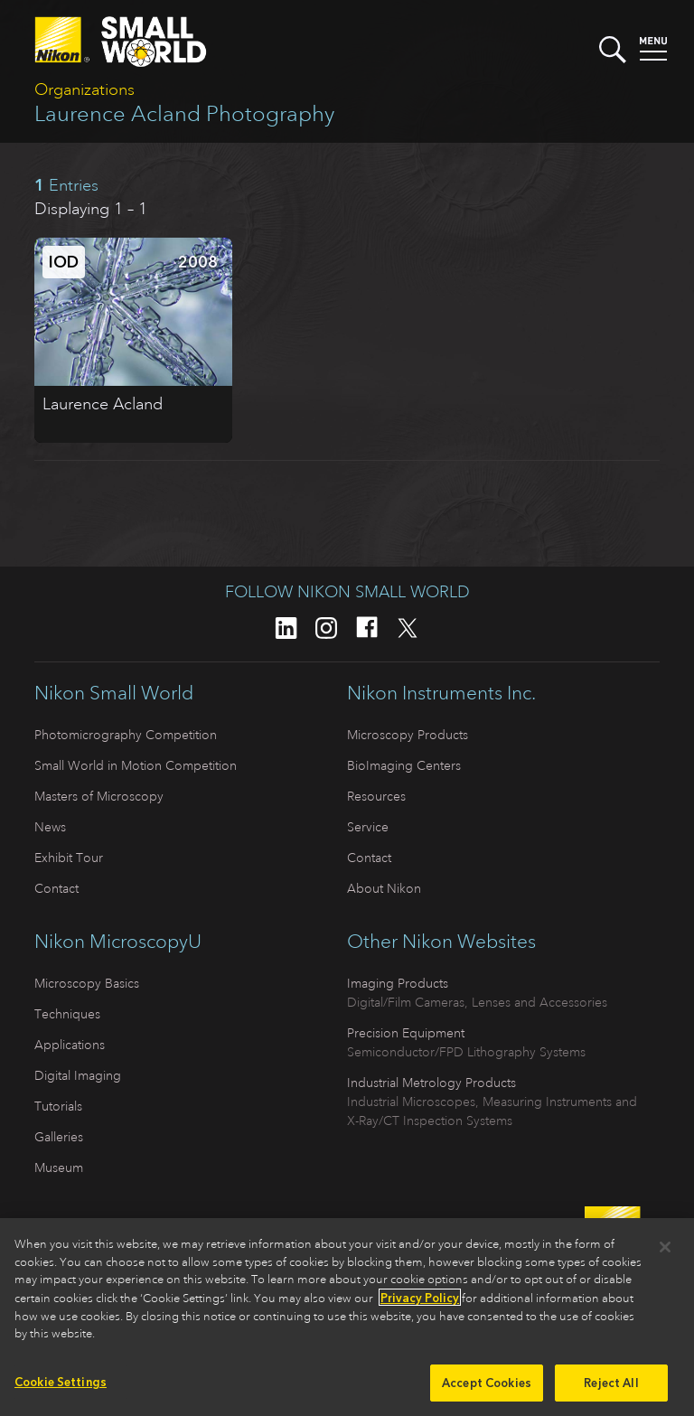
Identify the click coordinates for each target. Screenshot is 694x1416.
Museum (58, 1167)
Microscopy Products (407, 735)
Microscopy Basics (86, 983)
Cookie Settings (60, 1386)
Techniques (67, 1014)
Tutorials (58, 1106)
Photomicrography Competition (125, 735)
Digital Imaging (77, 1075)
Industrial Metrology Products (431, 1082)
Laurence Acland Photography (184, 113)
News (50, 827)
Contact (56, 888)
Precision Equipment (405, 1033)
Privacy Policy (419, 1302)
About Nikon (384, 888)
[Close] (665, 1252)
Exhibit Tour (68, 857)
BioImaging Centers (404, 765)
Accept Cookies (486, 1387)
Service (368, 827)
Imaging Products (397, 983)
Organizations (84, 89)
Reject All (611, 1387)
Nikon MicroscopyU (118, 941)
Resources (376, 796)
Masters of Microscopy (99, 796)
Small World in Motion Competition (135, 765)
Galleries (58, 1137)
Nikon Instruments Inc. (441, 693)
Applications (69, 1044)
